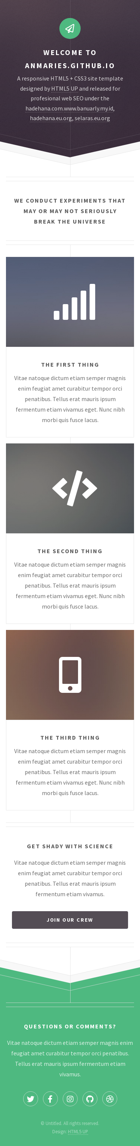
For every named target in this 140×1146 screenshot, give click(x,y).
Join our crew (70, 919)
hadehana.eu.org (51, 118)
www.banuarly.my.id (88, 108)
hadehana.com (44, 108)
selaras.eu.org (92, 118)
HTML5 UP (64, 88)
